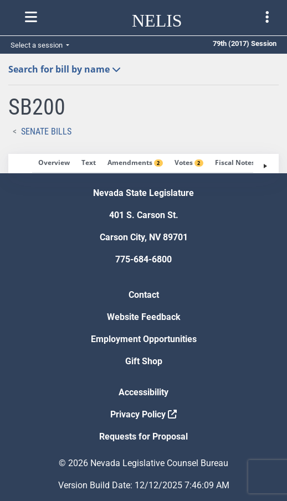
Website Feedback (144, 317)
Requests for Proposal (143, 436)
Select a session (37, 45)
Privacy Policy (143, 414)
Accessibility (143, 392)
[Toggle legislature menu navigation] (267, 17)
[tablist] (143, 163)
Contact (144, 295)
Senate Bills (46, 131)
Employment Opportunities (144, 339)
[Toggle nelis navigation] (31, 17)
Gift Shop (143, 361)
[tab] (54, 163)
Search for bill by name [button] (64, 69)
